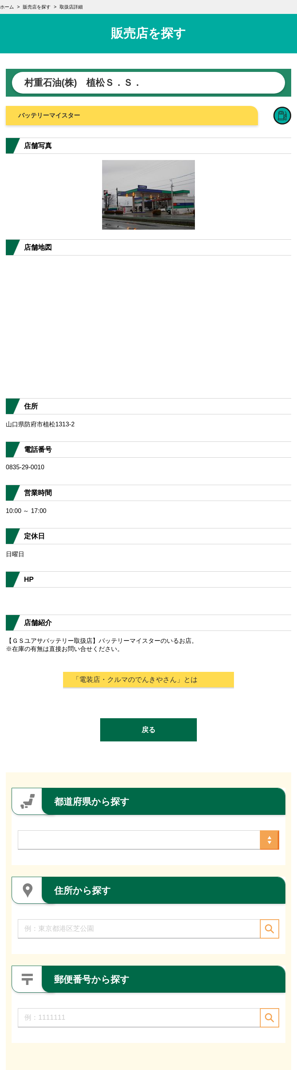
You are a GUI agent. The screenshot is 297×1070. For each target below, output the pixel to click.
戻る (148, 730)
